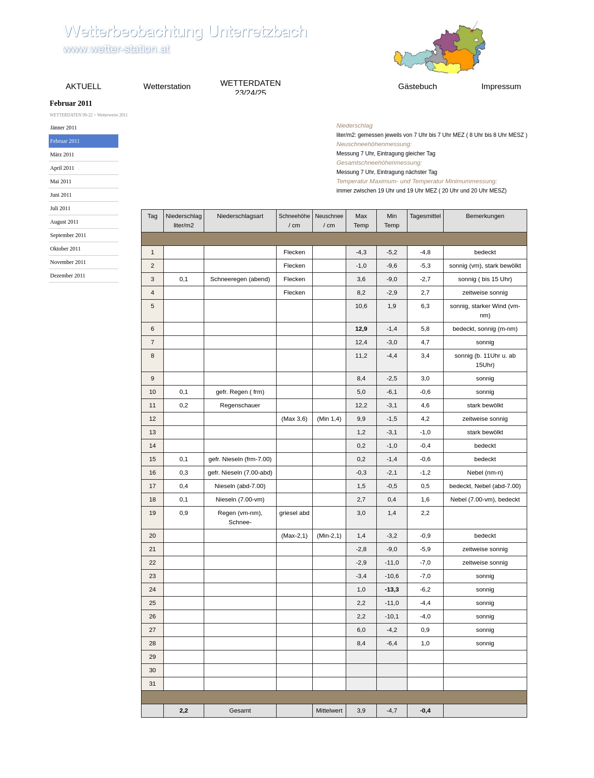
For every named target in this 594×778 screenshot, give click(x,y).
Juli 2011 (60, 208)
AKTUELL (83, 86)
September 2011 (68, 235)
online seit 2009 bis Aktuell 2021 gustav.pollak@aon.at (295, 764)
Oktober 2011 (65, 248)
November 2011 (68, 262)
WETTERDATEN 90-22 (334, 86)
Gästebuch (417, 86)
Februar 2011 (65, 141)
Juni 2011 (61, 195)
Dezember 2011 (67, 275)
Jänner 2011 (63, 127)
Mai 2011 (60, 181)
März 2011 (62, 154)
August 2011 (64, 222)
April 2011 (62, 168)
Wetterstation (167, 86)
